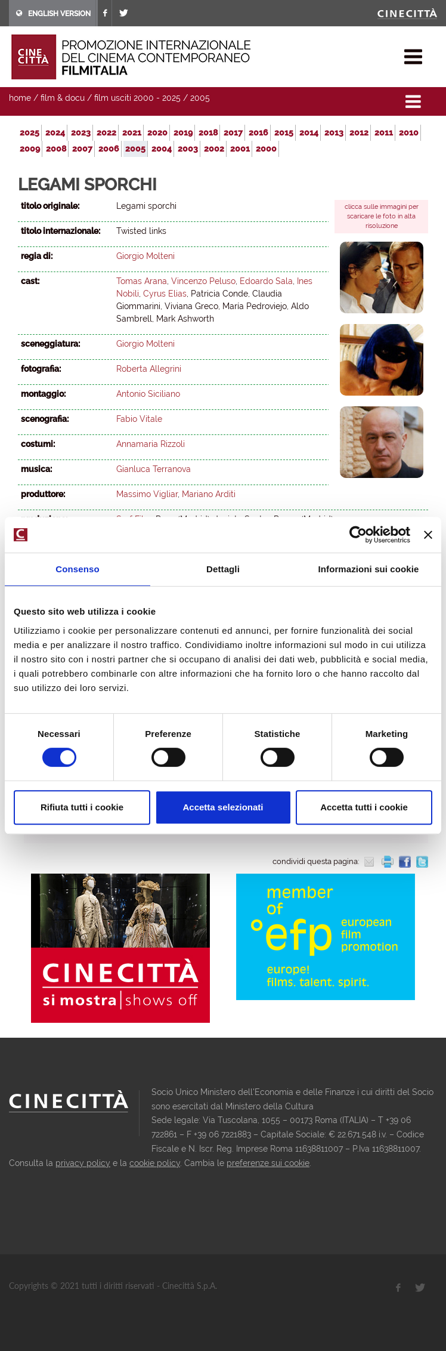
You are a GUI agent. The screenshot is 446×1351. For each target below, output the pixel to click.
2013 (333, 132)
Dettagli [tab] (223, 569)
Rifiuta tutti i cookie (82, 807)
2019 (183, 132)
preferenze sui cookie (268, 1163)
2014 (308, 132)
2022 (106, 132)
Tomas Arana (141, 281)
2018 (208, 132)
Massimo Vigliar (147, 494)
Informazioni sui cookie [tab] (368, 569)
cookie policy (154, 1163)
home (20, 98)
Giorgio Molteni (145, 256)
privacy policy (82, 1163)
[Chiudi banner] (428, 534)
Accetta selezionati (222, 807)
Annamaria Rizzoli (150, 444)
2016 (258, 132)
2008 (56, 148)
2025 (29, 132)
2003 (188, 148)
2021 (131, 132)
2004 (161, 148)
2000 (266, 148)
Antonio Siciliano (148, 394)
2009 (30, 148)
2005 (200, 98)
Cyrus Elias (165, 293)
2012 (358, 132)
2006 (108, 148)
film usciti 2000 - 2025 (137, 98)
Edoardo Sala (266, 281)
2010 (409, 132)
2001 (240, 148)
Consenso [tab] (77, 569)
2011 (383, 132)
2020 (157, 132)
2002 (214, 148)
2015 (283, 132)
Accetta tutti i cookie (364, 807)
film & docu (63, 98)
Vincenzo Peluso (203, 281)
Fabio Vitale (139, 419)
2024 (55, 132)
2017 (233, 132)
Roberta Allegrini (148, 369)
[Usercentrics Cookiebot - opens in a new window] (358, 535)
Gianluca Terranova (153, 469)
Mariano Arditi (209, 494)
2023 (81, 132)
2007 (82, 148)
